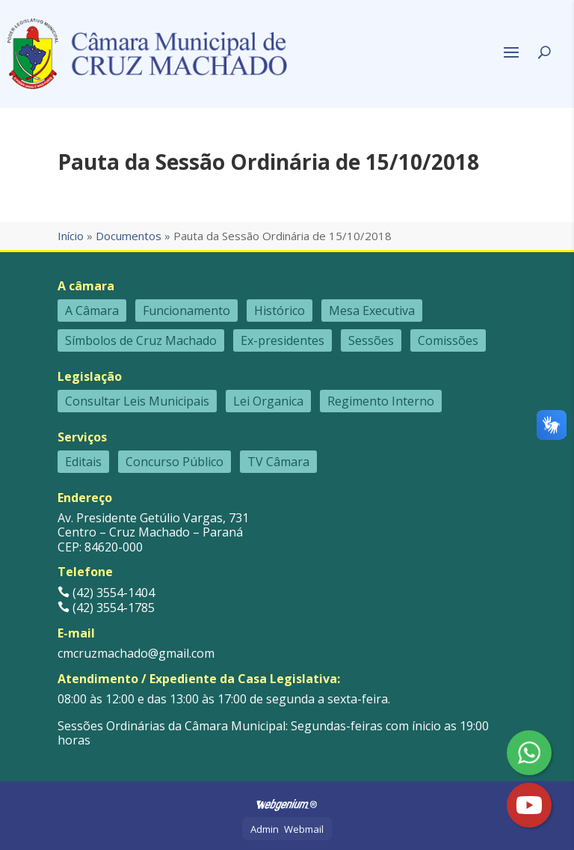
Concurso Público (174, 461)
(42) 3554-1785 (106, 607)
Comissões (448, 340)
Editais (83, 461)
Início (71, 235)
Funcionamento (186, 310)
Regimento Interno (380, 401)
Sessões (371, 340)
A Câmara (92, 310)
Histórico (279, 310)
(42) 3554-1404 (106, 592)
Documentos (128, 235)
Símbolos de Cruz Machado (141, 340)
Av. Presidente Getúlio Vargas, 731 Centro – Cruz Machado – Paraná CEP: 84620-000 (153, 532)
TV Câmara (278, 461)
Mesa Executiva (372, 310)
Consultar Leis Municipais (137, 401)
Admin (264, 829)
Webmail (304, 829)
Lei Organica (268, 401)
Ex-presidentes (282, 340)
